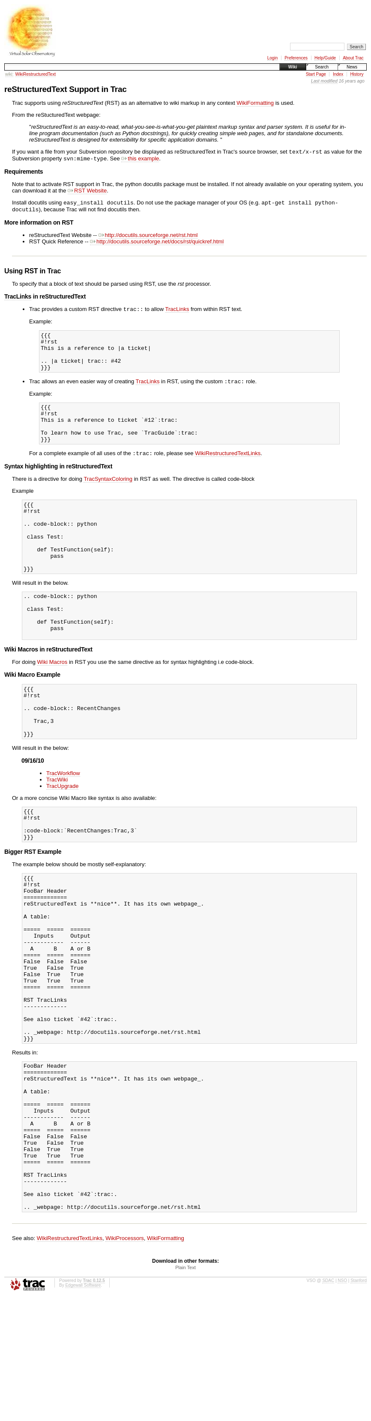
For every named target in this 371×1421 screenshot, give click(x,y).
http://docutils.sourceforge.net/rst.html (148, 238)
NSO (342, 1404)
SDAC (328, 1404)
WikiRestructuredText (35, 74)
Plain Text (185, 1391)
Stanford (358, 1404)
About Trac (353, 58)
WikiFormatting (255, 103)
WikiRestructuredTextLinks (227, 474)
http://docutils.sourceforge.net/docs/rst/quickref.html (157, 245)
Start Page (316, 74)
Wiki (292, 67)
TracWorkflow (63, 828)
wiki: (9, 74)
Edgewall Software (83, 1409)
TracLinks (17, 299)
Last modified (324, 81)
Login (272, 58)
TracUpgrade (62, 841)
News (352, 67)
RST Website (87, 192)
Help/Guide (325, 58)
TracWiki (57, 834)
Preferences (296, 58)
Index (338, 74)
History (356, 74)
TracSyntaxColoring (108, 500)
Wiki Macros (52, 706)
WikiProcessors (124, 1362)
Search (322, 67)
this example (140, 160)
